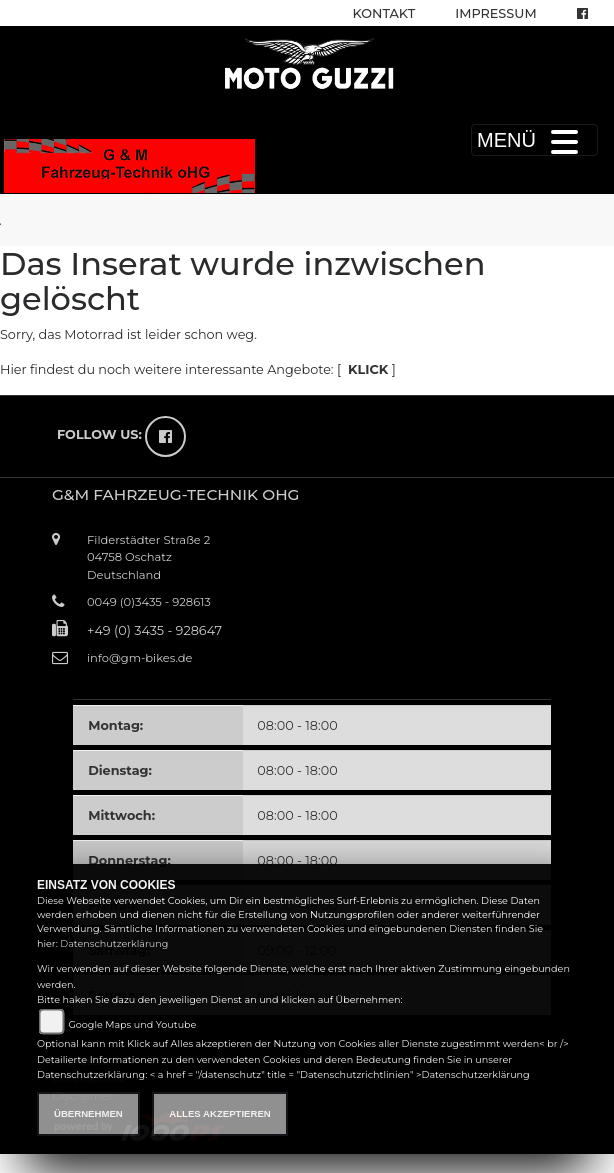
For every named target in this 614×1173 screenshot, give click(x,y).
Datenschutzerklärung (114, 943)
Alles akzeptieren (219, 1113)
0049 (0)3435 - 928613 (149, 602)
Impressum (495, 13)
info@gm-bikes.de (139, 658)
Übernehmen (88, 1113)
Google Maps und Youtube (132, 1024)
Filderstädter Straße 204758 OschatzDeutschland (148, 557)
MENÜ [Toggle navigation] (534, 140)
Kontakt (384, 13)
